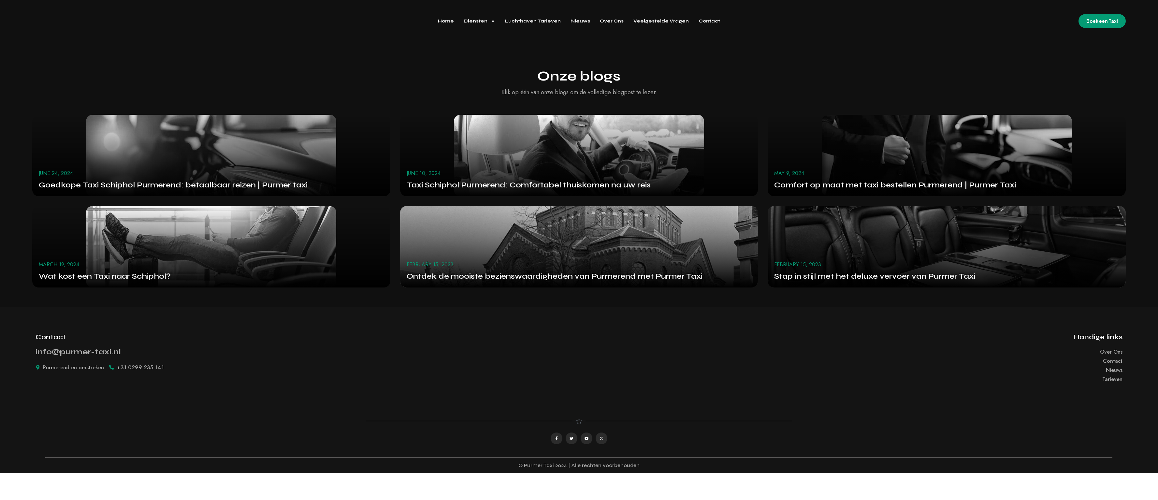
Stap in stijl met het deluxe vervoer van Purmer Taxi (874, 276)
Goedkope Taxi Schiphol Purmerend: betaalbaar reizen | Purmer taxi (173, 185)
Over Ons (612, 21)
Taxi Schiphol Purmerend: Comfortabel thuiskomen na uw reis (529, 185)
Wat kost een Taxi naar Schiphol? (105, 276)
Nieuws (580, 21)
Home (446, 21)
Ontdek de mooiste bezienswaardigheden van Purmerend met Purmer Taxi (554, 276)
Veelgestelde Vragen (661, 21)
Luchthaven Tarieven (533, 21)
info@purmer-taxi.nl (78, 352)
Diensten (479, 21)
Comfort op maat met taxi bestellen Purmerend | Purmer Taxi (895, 185)
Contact (709, 21)
